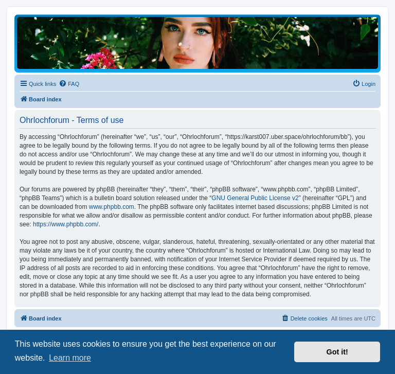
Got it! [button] (337, 352)
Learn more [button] (70, 357)
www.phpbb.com (111, 206)
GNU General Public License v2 (254, 198)
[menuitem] (69, 84)
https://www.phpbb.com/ (65, 224)
